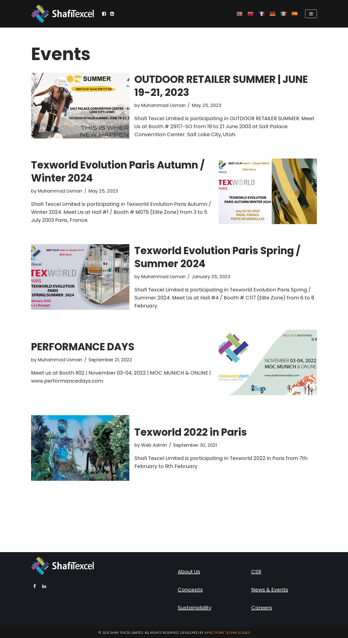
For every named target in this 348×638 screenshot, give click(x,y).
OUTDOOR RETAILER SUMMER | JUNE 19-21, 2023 (221, 85)
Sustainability (194, 607)
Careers (261, 607)
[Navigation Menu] (311, 14)
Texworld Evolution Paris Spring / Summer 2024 (217, 257)
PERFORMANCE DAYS (82, 347)
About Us (189, 571)
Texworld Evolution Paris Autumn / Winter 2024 (118, 171)
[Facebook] (104, 14)
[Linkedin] (44, 586)
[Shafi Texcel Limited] (62, 14)
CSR (256, 571)
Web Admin (154, 445)
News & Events (269, 589)
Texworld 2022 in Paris (190, 432)
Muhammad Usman (163, 105)
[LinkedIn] (112, 14)
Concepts (190, 589)
